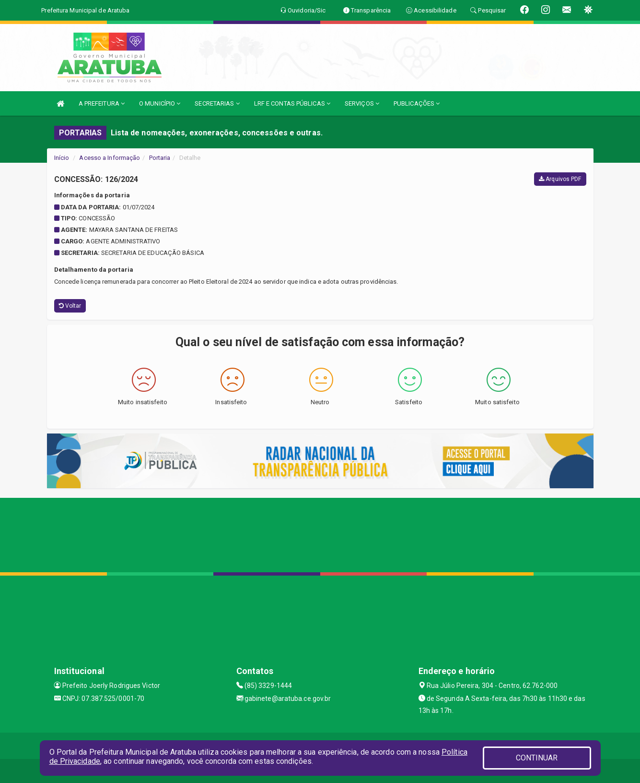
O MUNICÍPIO (159, 103)
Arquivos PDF (560, 179)
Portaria (160, 157)
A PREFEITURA (102, 103)
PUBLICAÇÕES (417, 103)
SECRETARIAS (217, 103)
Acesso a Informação (109, 157)
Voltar (70, 305)
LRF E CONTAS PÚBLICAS (292, 103)
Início (62, 157)
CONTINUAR (537, 757)
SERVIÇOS (362, 103)
